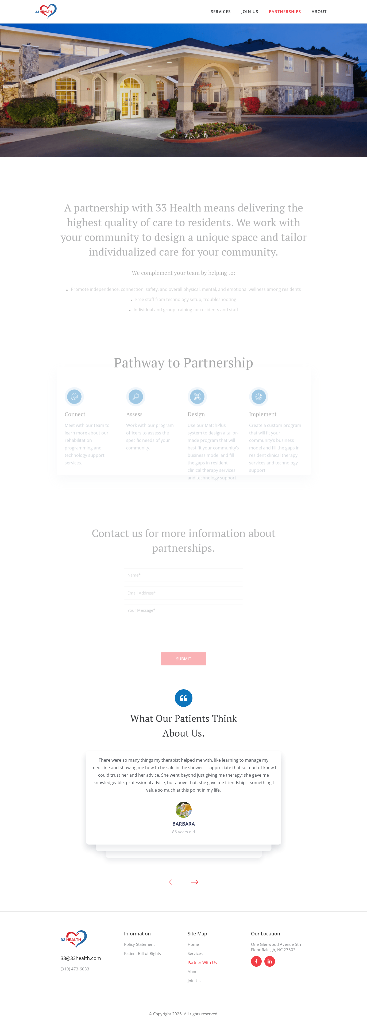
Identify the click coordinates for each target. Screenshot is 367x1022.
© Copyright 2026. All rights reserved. (183, 1013)
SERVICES (221, 11)
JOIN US (249, 11)
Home (193, 944)
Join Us (194, 980)
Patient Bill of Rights (142, 953)
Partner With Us (202, 962)
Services (195, 953)
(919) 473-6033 (75, 968)
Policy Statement (139, 944)
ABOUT (319, 11)
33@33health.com (81, 958)
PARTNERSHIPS (285, 11)
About (193, 971)
